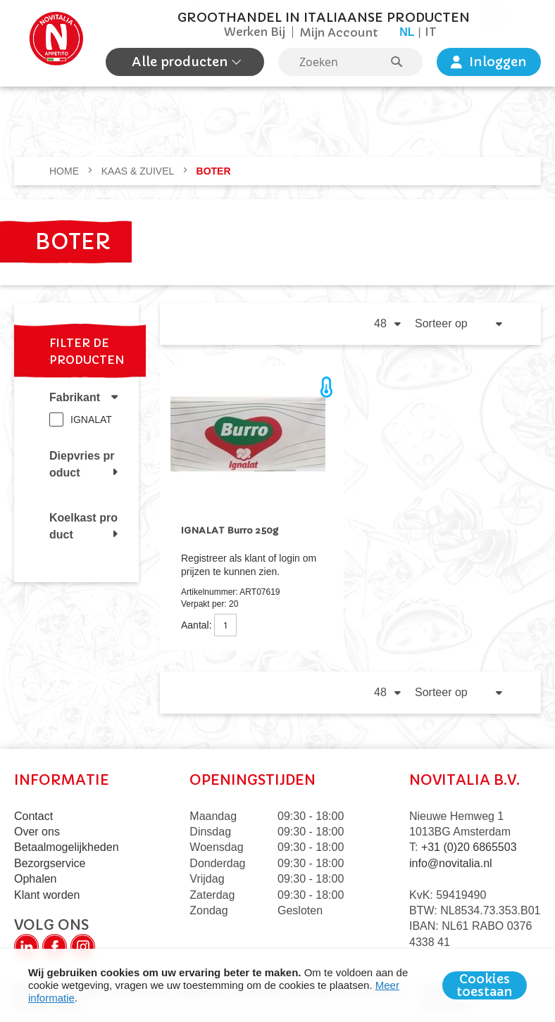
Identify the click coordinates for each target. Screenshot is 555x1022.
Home (65, 171)
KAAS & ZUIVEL (139, 171)
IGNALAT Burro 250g (229, 530)
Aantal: (196, 625)
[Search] (404, 62)
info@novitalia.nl (450, 863)
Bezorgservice (49, 863)
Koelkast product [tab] (83, 526)
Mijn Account (339, 32)
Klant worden (47, 895)
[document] (277, 985)
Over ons (37, 832)
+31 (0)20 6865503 (469, 847)
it (431, 32)
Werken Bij (254, 32)
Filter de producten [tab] (87, 351)
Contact (33, 816)
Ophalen (35, 879)
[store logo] (56, 43)
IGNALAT (91, 419)
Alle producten (182, 61)
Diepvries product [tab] (81, 464)
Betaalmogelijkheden (66, 847)
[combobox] (350, 62)
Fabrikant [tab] (74, 397)
